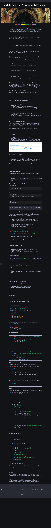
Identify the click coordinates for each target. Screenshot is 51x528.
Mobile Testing (23, 522)
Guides (31, 1)
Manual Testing (23, 517)
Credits (32, 522)
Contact (36, 1)
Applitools (36, 65)
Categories (23, 1)
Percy (40, 65)
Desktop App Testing (24, 524)
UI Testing (22, 519)
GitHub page (29, 510)
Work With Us (43, 517)
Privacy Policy (33, 517)
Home (20, 1)
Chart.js (27, 358)
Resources (27, 1)
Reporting (22, 525)
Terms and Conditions (34, 519)
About (34, 1)
